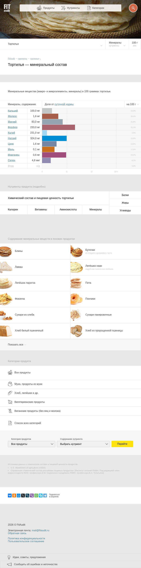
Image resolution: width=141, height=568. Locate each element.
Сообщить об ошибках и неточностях (36, 564)
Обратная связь (17, 533)
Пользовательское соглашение (26, 541)
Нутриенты (73, 8)
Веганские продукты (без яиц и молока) (34, 411)
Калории (13, 209)
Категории (98, 8)
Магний (12, 121)
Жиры (125, 202)
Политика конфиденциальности (26, 538)
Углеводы (125, 210)
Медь (11, 149)
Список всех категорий (24, 423)
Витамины (41, 209)
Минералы (95, 209)
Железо (12, 116)
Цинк (11, 143)
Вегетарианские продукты (26, 402)
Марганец (13, 155)
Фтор (11, 166)
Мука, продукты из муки (25, 384)
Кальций (13, 110)
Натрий (12, 138)
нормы (64, 104)
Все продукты (19, 372)
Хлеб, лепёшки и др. (23, 393)
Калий (11, 132)
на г (132, 104)
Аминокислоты (68, 209)
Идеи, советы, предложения (29, 557)
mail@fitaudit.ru (40, 530)
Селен (11, 160)
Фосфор (12, 127)
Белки (125, 195)
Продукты (49, 8)
